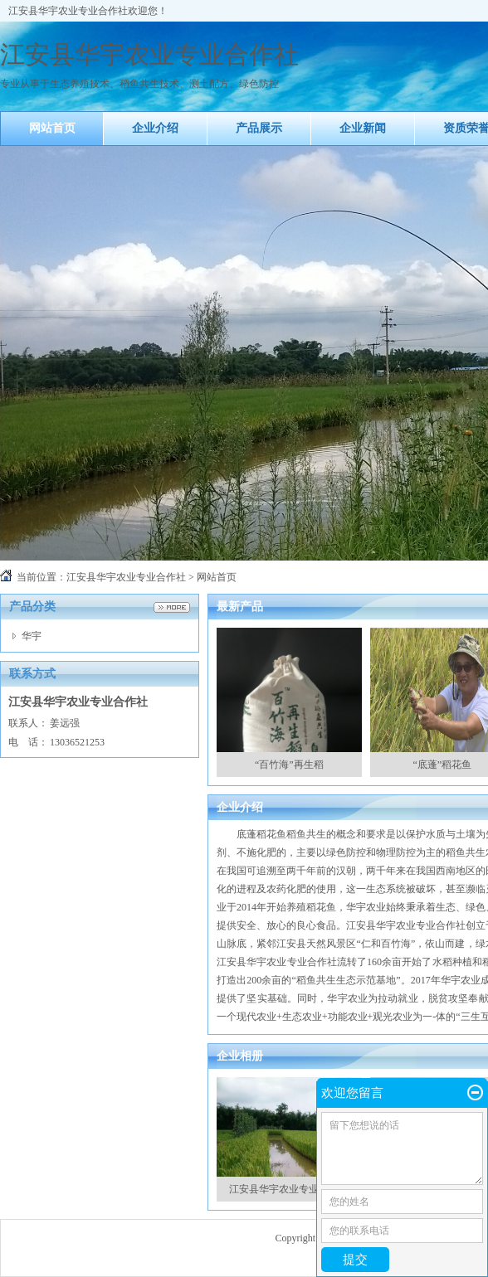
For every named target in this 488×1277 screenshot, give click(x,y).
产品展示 (259, 128)
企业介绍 (155, 128)
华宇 (31, 636)
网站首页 (52, 128)
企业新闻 (362, 128)
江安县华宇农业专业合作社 (126, 577)
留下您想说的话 (402, 1148)
